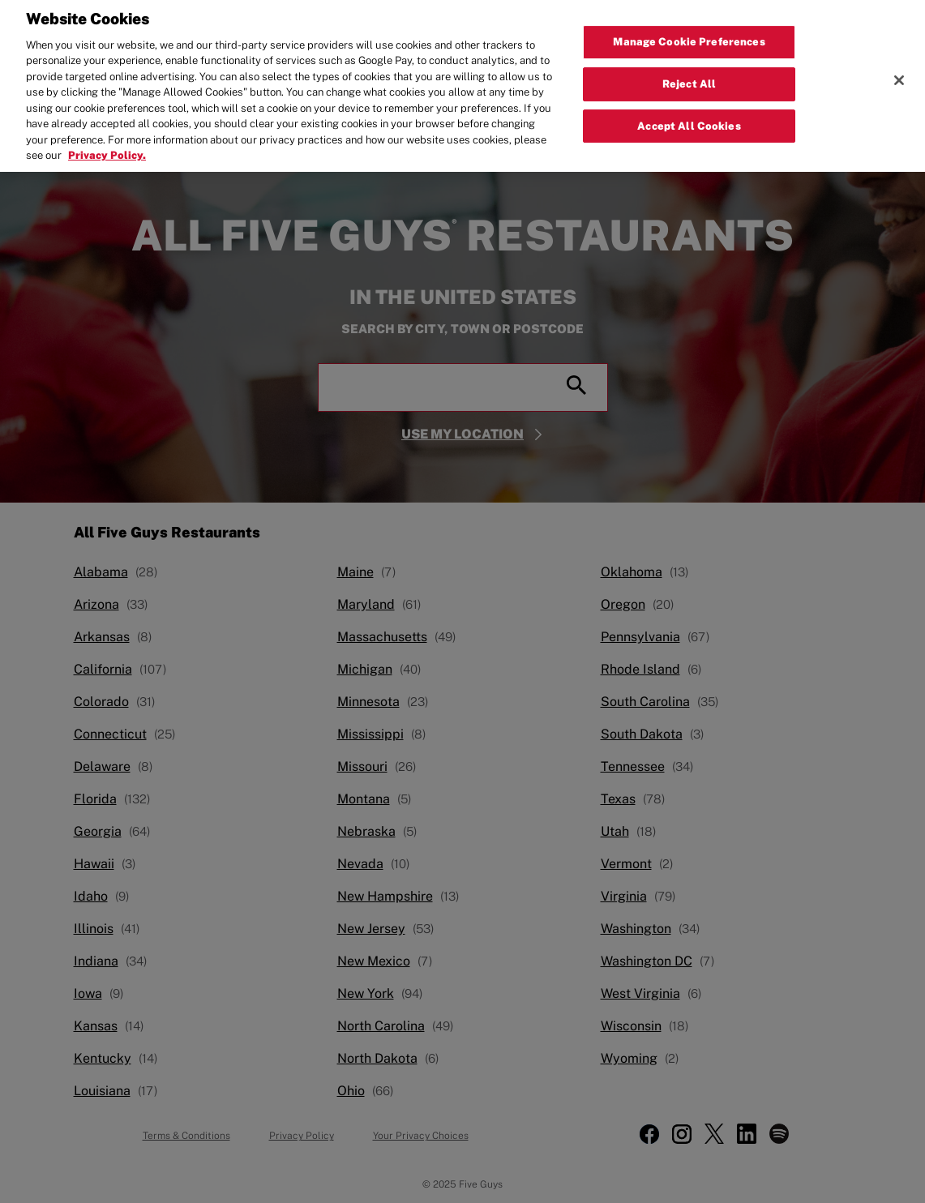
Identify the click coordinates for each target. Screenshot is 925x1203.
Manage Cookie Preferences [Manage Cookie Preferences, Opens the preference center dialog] (688, 34)
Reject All (689, 77)
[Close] (899, 73)
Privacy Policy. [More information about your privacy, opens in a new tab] (107, 148)
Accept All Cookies (688, 119)
